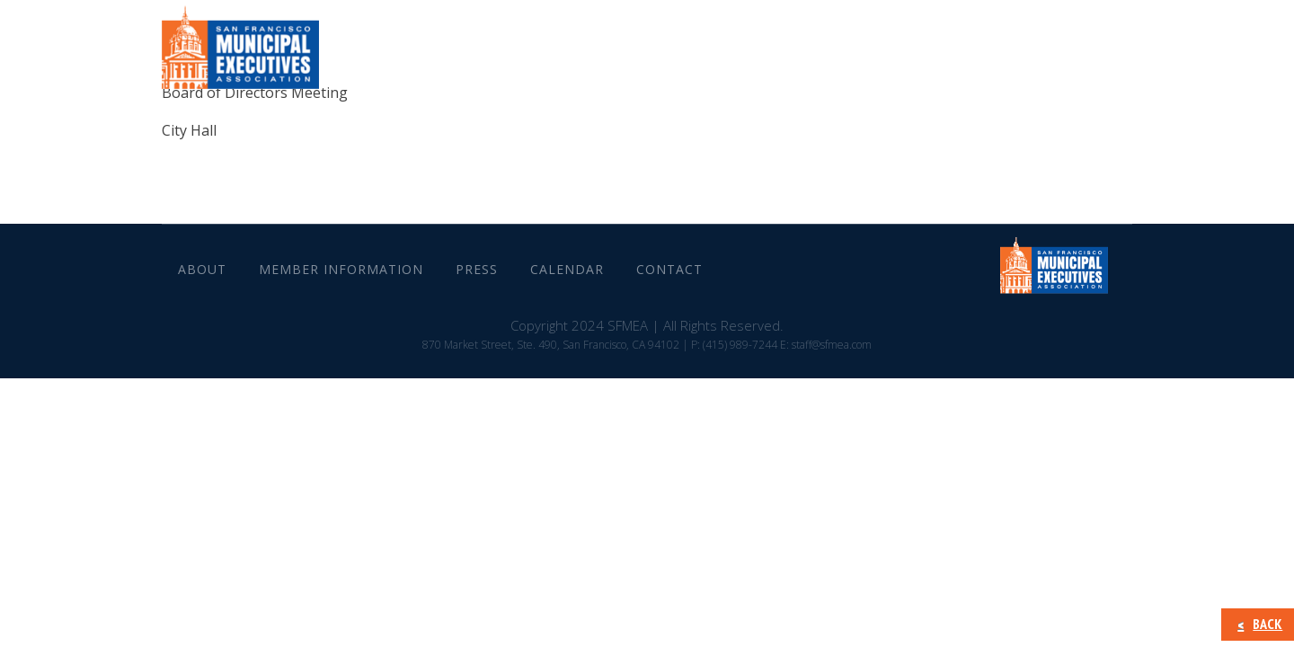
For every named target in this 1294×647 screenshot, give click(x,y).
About (628, 53)
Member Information (763, 53)
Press (894, 53)
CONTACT (1078, 53)
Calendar (979, 53)
